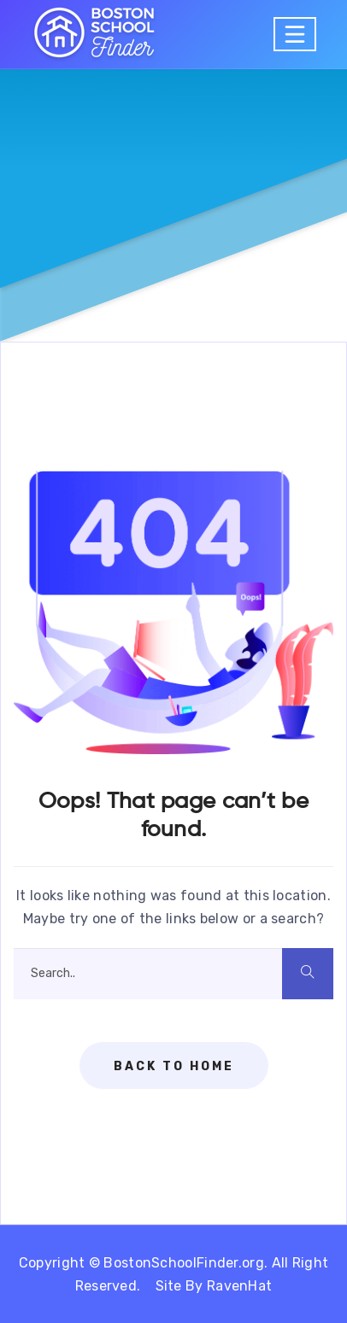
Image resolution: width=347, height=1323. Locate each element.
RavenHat (239, 1286)
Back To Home (174, 1066)
